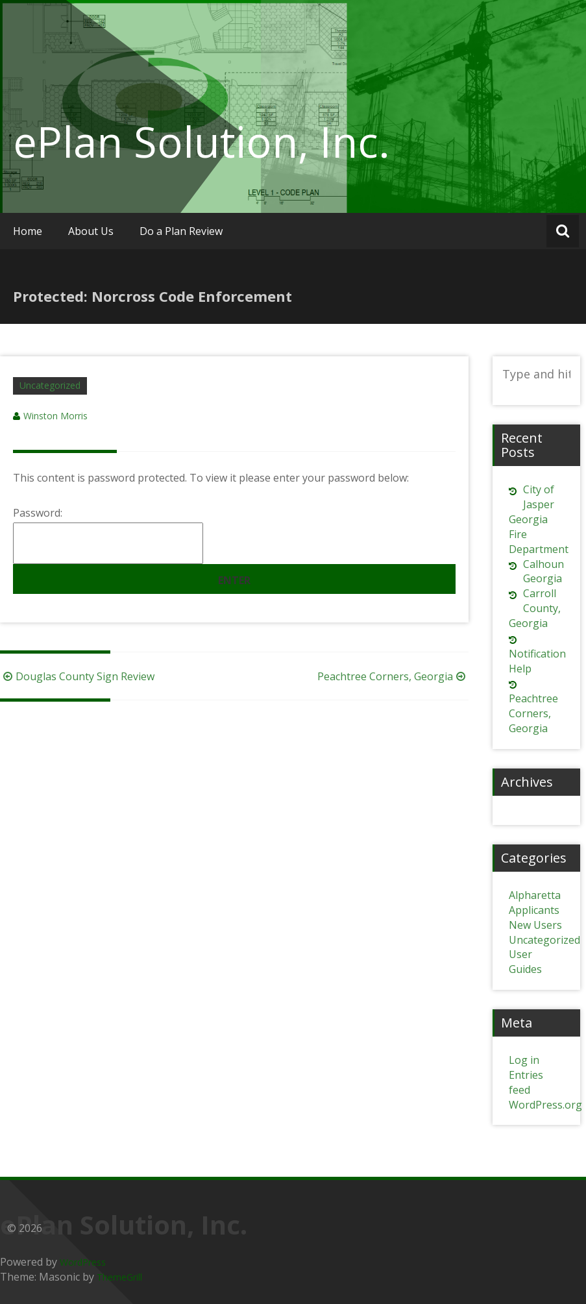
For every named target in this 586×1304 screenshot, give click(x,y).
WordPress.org (545, 1105)
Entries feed (526, 1082)
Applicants (534, 910)
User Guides (525, 961)
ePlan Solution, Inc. (201, 141)
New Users (535, 925)
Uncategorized (49, 385)
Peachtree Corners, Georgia (393, 676)
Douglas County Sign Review (77, 676)
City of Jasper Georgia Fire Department (538, 519)
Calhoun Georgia (543, 571)
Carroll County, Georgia (535, 608)
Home (27, 231)
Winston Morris (55, 416)
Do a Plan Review (181, 231)
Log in (524, 1060)
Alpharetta (535, 895)
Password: (108, 535)
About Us (91, 231)
